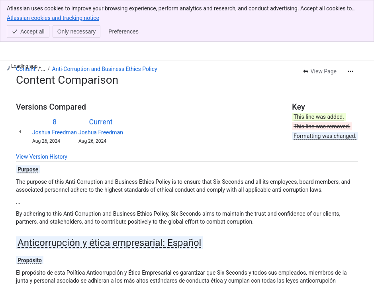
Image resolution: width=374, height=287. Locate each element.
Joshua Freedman (54, 132)
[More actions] (350, 71)
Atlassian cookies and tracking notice (53, 17)
